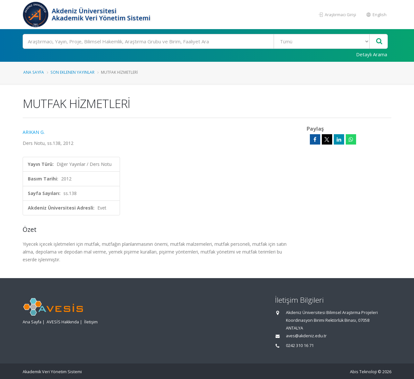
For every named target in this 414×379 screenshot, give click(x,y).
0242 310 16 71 (300, 345)
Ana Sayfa (33, 72)
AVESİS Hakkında (63, 322)
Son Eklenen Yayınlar (72, 72)
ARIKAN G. (34, 132)
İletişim (91, 322)
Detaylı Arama (371, 54)
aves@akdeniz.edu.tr (306, 336)
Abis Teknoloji (363, 371)
